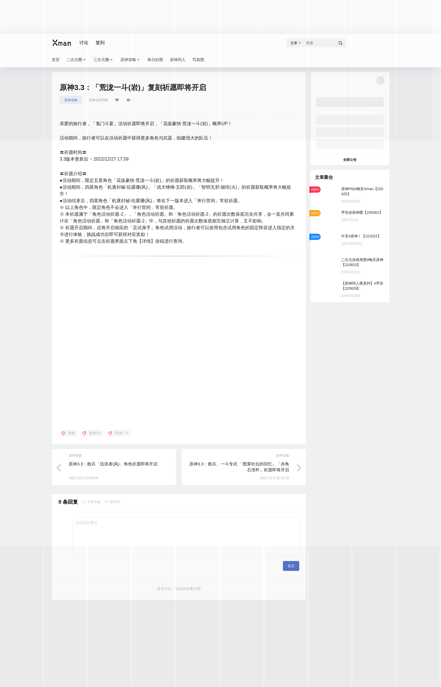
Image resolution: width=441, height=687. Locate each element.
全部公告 (350, 160)
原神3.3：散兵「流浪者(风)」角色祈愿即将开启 (113, 463)
